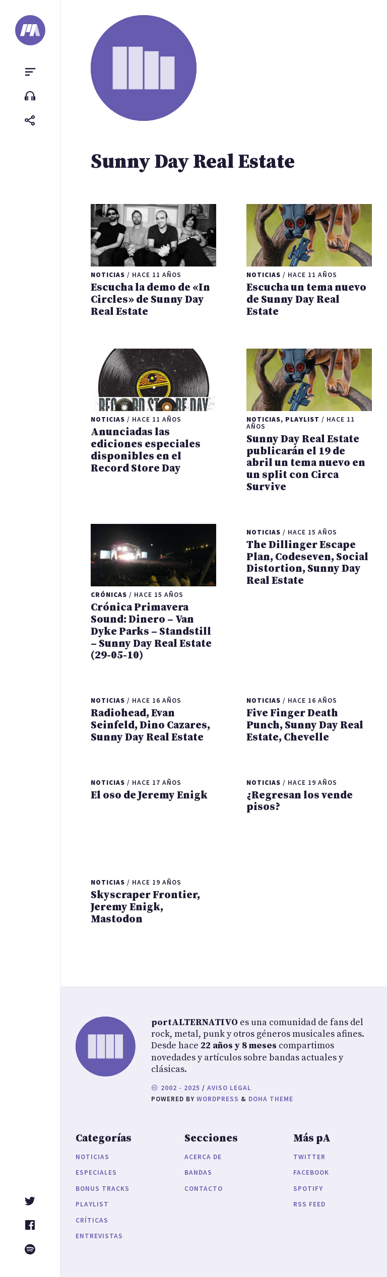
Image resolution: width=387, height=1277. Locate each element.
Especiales (96, 1172)
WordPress (218, 1099)
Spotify (308, 1188)
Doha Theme (270, 1099)
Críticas (92, 1220)
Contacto (203, 1188)
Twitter (309, 1157)
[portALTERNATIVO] (30, 30)
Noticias (92, 1157)
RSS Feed (309, 1204)
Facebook (311, 1172)
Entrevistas (99, 1236)
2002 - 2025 (175, 1088)
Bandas (198, 1172)
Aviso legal (229, 1088)
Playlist (92, 1204)
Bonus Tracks (103, 1188)
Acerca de (203, 1157)
